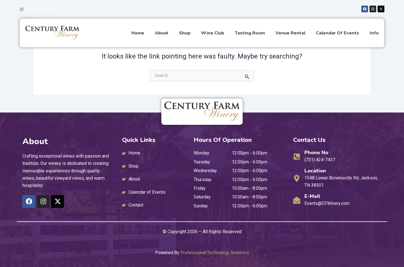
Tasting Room (250, 33)
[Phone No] (296, 156)
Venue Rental (290, 33)
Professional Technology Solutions (214, 252)
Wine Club (212, 33)
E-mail (312, 196)
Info (374, 33)
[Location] (296, 178)
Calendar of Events (337, 33)
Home (137, 33)
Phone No (316, 152)
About (161, 33)
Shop (184, 33)
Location (315, 170)
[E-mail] (296, 200)
